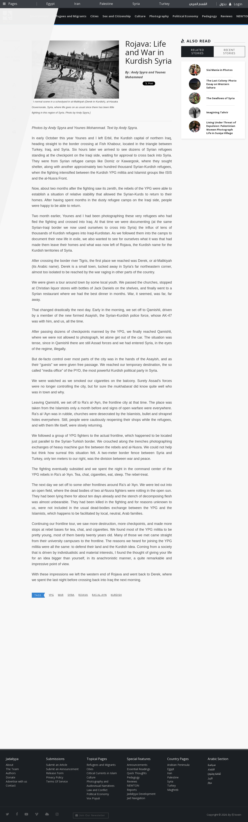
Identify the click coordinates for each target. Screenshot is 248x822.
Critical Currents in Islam (102, 773)
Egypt (50, 4)
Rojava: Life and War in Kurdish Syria (148, 52)
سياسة (212, 765)
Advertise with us (16, 781)
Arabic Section (218, 759)
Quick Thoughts (137, 773)
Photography (159, 16)
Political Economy (185, 16)
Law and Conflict (97, 790)
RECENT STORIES (229, 51)
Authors (11, 773)
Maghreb (172, 790)
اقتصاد (211, 769)
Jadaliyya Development (141, 794)
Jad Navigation (136, 798)
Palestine (106, 4)
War (61, 595)
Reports (132, 790)
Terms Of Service (57, 781)
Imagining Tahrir (217, 112)
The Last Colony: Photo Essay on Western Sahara (221, 84)
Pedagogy (209, 16)
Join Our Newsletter (90, 815)
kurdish (116, 595)
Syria (136, 4)
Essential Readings (138, 769)
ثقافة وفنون (214, 774)
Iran (77, 4)
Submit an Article (56, 765)
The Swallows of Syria (220, 98)
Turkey (164, 4)
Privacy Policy (54, 777)
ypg (51, 595)
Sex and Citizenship (116, 16)
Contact (11, 785)
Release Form (55, 773)
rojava (83, 595)
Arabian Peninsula (178, 765)
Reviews (226, 16)
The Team (12, 769)
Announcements (137, 765)
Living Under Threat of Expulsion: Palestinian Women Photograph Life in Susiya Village (221, 128)
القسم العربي (198, 4)
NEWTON (133, 785)
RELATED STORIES (197, 51)
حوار (210, 782)
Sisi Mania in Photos (219, 70)
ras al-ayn (99, 595)
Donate (10, 777)
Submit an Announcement (62, 769)
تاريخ (210, 778)
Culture (140, 16)
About (9, 765)
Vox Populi (93, 798)
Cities (94, 16)
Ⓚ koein (236, 814)
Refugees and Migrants (69, 16)
